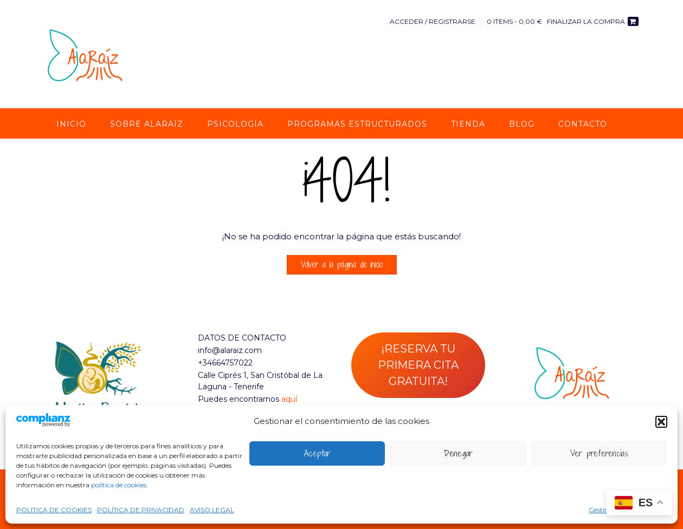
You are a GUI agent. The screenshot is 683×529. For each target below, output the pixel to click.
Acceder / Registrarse (432, 21)
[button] (661, 421)
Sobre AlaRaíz (146, 124)
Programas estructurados (357, 124)
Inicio (71, 124)
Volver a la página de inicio (342, 264)
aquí (289, 399)
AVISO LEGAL (212, 510)
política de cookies (118, 485)
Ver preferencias (599, 453)
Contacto (582, 124)
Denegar (458, 453)
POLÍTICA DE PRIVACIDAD (140, 510)
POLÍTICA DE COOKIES (54, 510)
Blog (521, 124)
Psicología (235, 124)
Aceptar (317, 453)
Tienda (468, 124)
